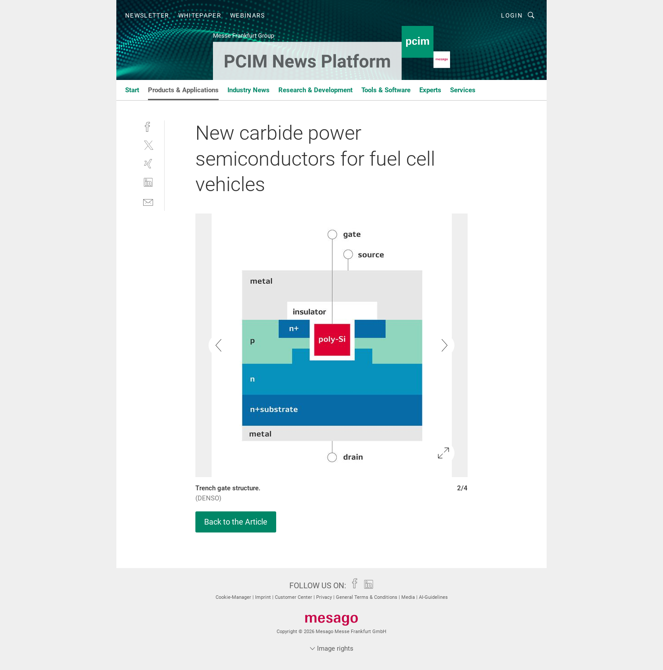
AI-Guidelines (433, 597)
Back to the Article (235, 521)
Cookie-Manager (234, 597)
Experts (430, 90)
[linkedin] (148, 182)
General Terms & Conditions (367, 597)
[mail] (148, 201)
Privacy (324, 597)
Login (511, 15)
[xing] (148, 163)
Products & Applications (183, 90)
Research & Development (315, 90)
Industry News (248, 90)
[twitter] (148, 144)
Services (463, 90)
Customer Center (294, 597)
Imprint (263, 597)
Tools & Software (386, 90)
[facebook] (148, 125)
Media (408, 597)
